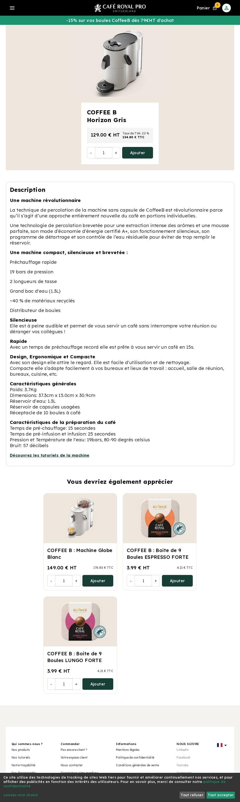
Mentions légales (128, 750)
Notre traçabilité (23, 765)
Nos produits (21, 750)
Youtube (182, 765)
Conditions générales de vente (137, 765)
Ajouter (137, 152)
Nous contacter (72, 765)
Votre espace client (74, 757)
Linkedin (183, 750)
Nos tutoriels (21, 757)
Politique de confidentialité (135, 757)
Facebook (183, 757)
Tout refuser (192, 795)
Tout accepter (220, 795)
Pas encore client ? (74, 750)
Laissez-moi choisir (20, 795)
